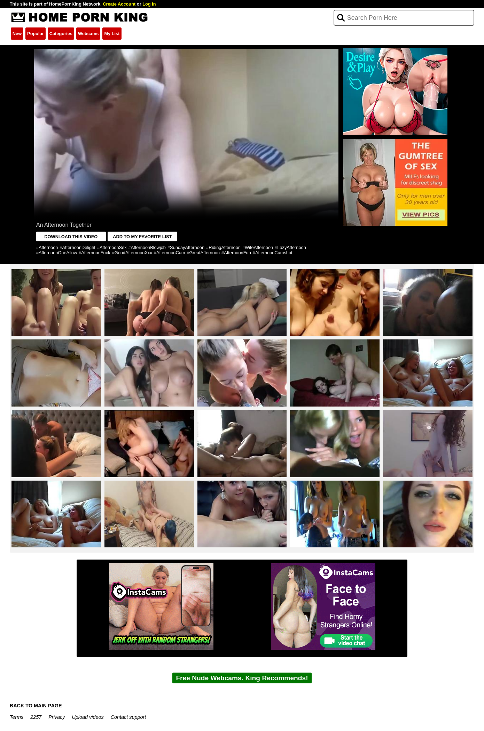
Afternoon (48, 247)
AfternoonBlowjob (148, 247)
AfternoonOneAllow (58, 252)
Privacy (56, 717)
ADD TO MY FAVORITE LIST (142, 236)
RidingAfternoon (225, 247)
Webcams (88, 33)
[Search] (404, 17)
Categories (60, 33)
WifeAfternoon (259, 247)
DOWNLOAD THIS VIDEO (70, 236)
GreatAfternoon (204, 252)
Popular (35, 33)
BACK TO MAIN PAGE (36, 705)
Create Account (119, 4)
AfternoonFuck (95, 252)
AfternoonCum (170, 252)
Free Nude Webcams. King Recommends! (242, 678)
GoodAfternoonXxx (133, 252)
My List (111, 33)
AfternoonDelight (78, 247)
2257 (35, 717)
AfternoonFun (237, 252)
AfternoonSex (113, 247)
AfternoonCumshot (273, 252)
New (17, 33)
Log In (149, 4)
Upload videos (87, 717)
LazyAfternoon (291, 247)
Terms (16, 717)
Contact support (128, 717)
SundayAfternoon (187, 247)
